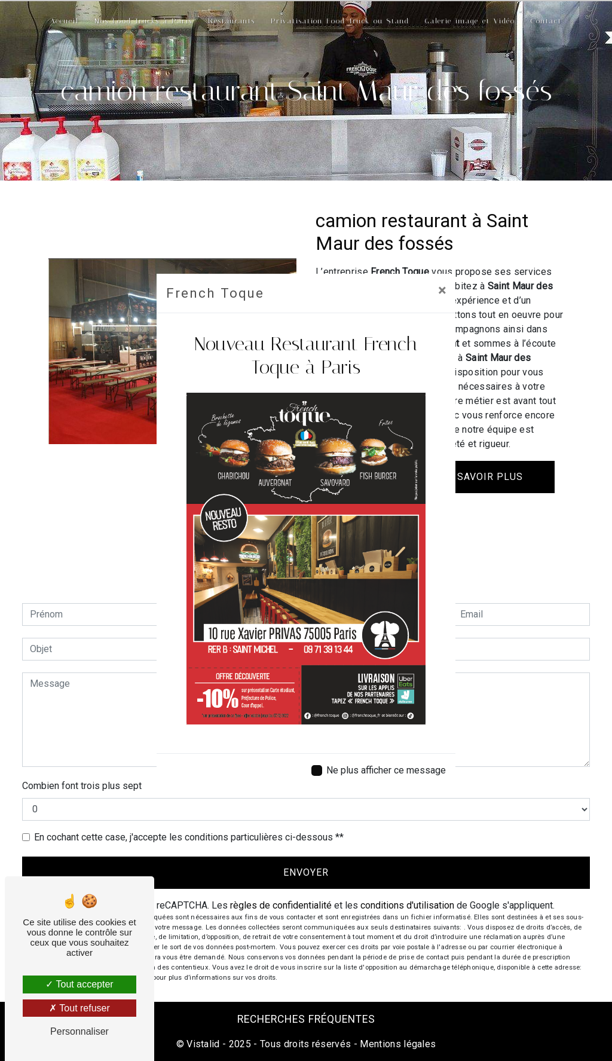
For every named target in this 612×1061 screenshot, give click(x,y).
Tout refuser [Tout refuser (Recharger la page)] (79, 1008)
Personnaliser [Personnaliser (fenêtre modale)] (79, 1031)
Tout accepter (79, 984)
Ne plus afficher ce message (386, 770)
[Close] (442, 290)
